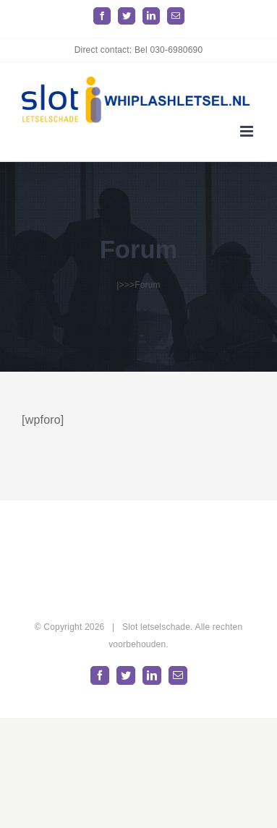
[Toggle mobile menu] (247, 131)
